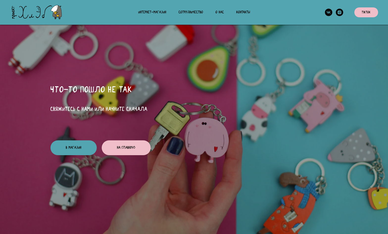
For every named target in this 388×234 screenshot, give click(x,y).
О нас (220, 12)
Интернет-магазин (152, 12)
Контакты (243, 12)
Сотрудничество (191, 12)
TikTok (366, 12)
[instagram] (339, 12)
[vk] (328, 12)
